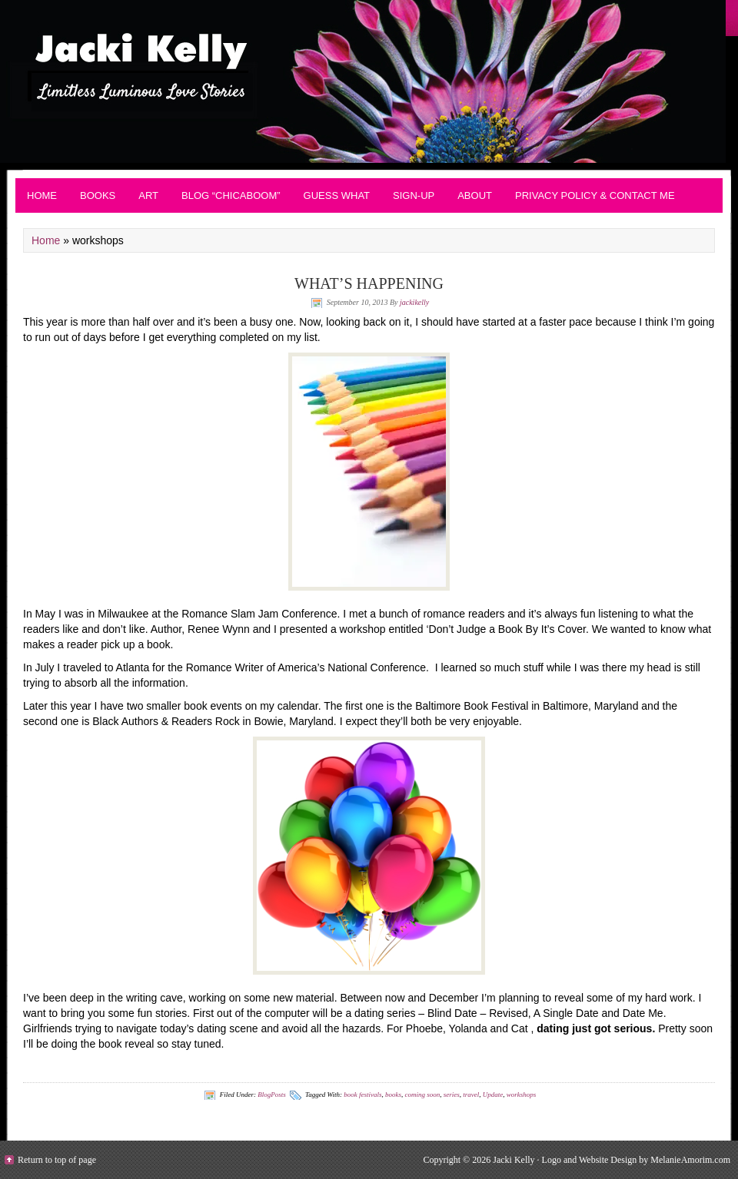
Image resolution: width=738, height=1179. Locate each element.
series (452, 1094)
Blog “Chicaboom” (231, 195)
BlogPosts (272, 1094)
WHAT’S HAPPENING (369, 283)
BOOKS (97, 195)
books (393, 1094)
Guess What (337, 195)
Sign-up (413, 195)
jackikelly (414, 302)
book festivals (362, 1094)
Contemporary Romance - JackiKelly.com (369, 81)
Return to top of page (57, 1159)
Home (42, 195)
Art (148, 195)
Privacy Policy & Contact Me (595, 195)
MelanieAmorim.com (690, 1159)
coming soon (422, 1094)
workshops (522, 1094)
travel (471, 1094)
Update (493, 1094)
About (474, 195)
